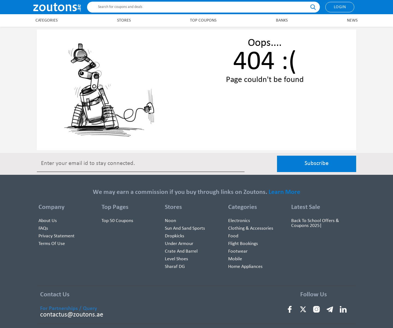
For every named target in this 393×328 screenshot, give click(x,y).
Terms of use (51, 243)
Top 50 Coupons (117, 220)
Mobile (235, 259)
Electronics (239, 220)
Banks (282, 20)
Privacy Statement (56, 236)
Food (233, 236)
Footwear (238, 251)
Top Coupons (203, 20)
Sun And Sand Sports (185, 228)
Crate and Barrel (181, 251)
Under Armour (179, 243)
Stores (124, 20)
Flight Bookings (243, 243)
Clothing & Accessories (250, 228)
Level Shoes (176, 259)
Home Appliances (245, 266)
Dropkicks (174, 236)
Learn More (284, 192)
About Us (47, 220)
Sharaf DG (175, 266)
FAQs (43, 228)
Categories (46, 20)
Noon (170, 220)
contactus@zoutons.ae (71, 314)
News (352, 20)
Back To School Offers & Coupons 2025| (315, 223)
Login (340, 7)
